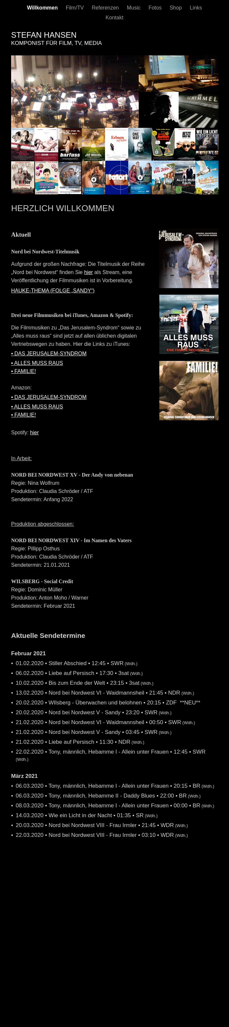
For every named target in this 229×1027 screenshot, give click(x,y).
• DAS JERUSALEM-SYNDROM (49, 353)
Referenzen (106, 7)
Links (196, 7)
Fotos (156, 7)
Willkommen (43, 7)
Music (134, 7)
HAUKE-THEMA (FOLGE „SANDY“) (53, 290)
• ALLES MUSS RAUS (37, 363)
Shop (176, 7)
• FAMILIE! (23, 371)
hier (88, 272)
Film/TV (75, 7)
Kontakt (114, 17)
